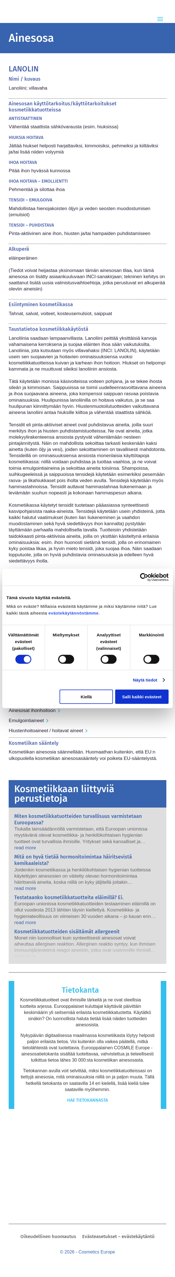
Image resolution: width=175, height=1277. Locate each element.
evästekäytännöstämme (73, 613)
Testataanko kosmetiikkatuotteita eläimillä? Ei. (68, 897)
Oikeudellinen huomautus (48, 1237)
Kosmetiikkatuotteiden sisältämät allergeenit (67, 932)
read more (25, 847)
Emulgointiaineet (26, 720)
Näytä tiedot (145, 679)
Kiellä (86, 696)
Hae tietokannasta (87, 1100)
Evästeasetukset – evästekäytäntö (118, 1237)
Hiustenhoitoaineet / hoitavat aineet (46, 730)
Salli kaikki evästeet (142, 696)
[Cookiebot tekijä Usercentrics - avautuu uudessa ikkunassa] (144, 577)
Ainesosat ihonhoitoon (32, 710)
